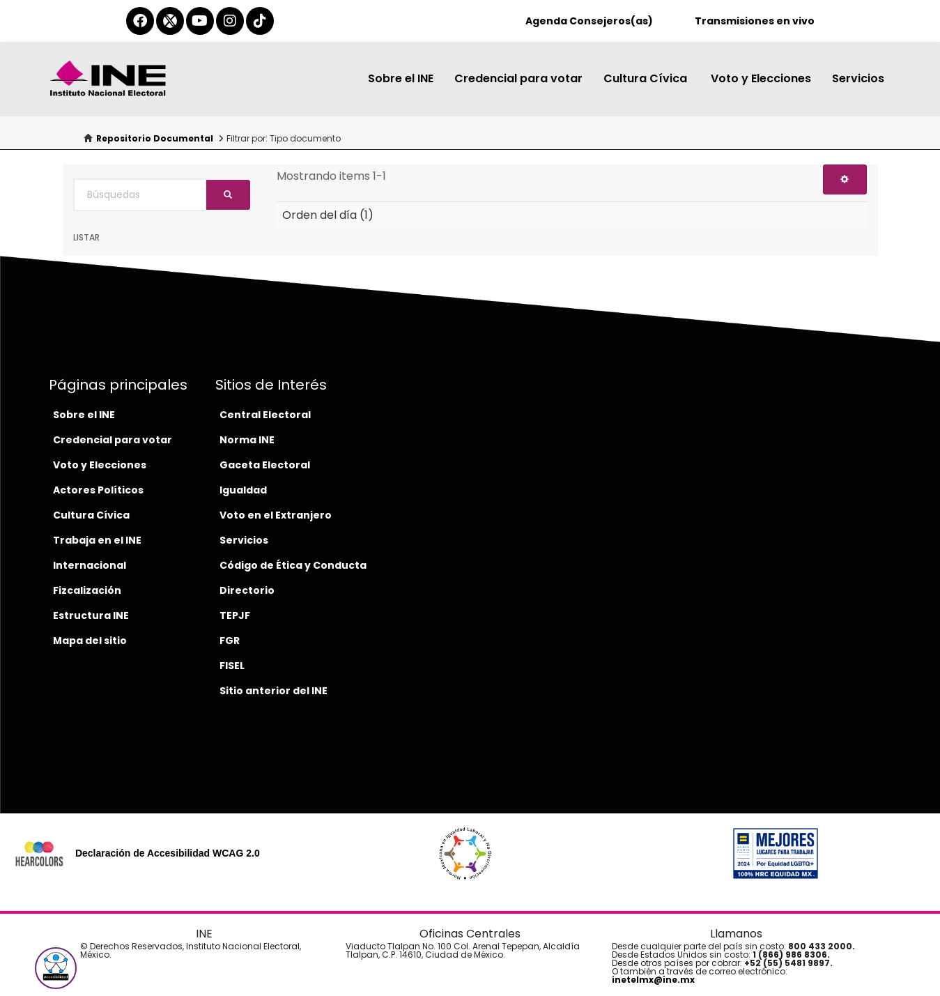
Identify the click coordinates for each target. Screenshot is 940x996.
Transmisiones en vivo (755, 21)
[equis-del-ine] (170, 21)
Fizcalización (87, 590)
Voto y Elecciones (761, 78)
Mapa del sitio (90, 641)
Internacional (89, 565)
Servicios (858, 78)
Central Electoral (265, 415)
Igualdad (243, 490)
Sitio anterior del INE (273, 691)
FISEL (232, 666)
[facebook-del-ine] (140, 21)
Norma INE (247, 440)
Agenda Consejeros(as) (589, 21)
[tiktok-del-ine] (260, 21)
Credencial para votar (518, 78)
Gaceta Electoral (264, 465)
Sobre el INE (400, 78)
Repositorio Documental (154, 138)
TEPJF (234, 615)
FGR (229, 641)
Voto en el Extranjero (275, 515)
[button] (56, 968)
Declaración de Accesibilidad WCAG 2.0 (167, 853)
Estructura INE (91, 615)
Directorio (247, 590)
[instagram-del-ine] (230, 21)
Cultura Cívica (646, 78)
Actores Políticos (98, 490)
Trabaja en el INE (97, 540)
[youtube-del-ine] (200, 21)
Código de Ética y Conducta (293, 565)
